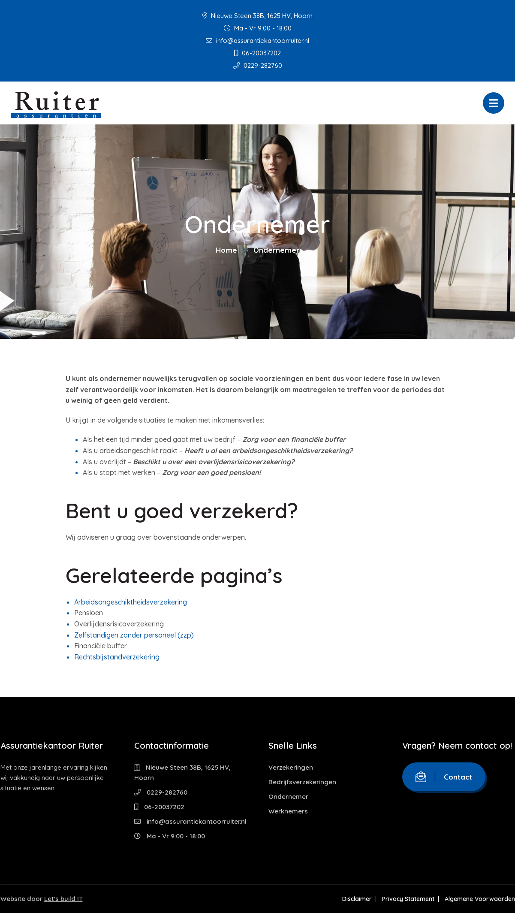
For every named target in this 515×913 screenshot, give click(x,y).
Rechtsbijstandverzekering (117, 657)
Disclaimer (357, 899)
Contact (444, 776)
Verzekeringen (290, 767)
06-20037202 (257, 53)
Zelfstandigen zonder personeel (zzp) (134, 635)
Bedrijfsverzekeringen (302, 782)
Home (226, 249)
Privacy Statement (408, 899)
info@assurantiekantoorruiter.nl (257, 40)
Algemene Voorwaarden (480, 899)
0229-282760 (257, 65)
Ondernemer (288, 796)
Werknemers (288, 811)
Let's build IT (63, 899)
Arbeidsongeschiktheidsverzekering (130, 602)
